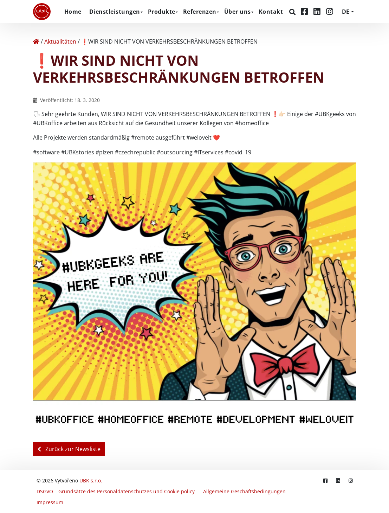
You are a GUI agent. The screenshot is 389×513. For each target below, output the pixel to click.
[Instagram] (329, 11)
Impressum (50, 502)
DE (345, 11)
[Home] (36, 41)
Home (73, 11)
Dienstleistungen (114, 11)
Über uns (237, 11)
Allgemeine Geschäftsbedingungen (244, 491)
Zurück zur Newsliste (69, 449)
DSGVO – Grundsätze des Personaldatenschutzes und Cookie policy (116, 491)
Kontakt (271, 11)
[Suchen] (293, 12)
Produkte (161, 11)
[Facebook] (305, 11)
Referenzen (199, 11)
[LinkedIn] (318, 11)
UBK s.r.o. (90, 480)
